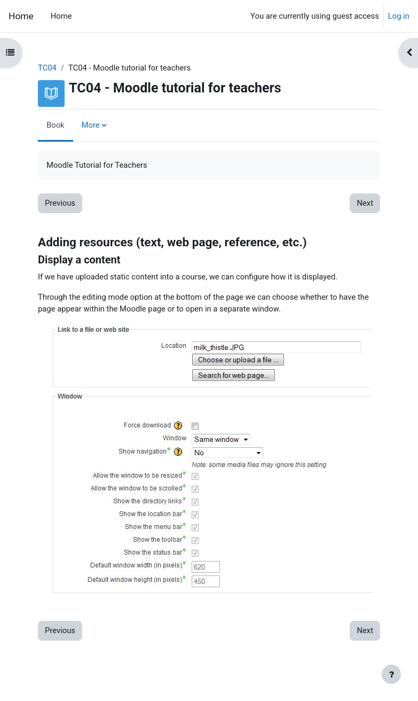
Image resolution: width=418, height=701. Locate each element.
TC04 (47, 68)
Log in (398, 16)
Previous (60, 203)
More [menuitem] (91, 125)
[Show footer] (391, 674)
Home (21, 16)
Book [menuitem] (55, 125)
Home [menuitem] (61, 16)
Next (365, 203)
